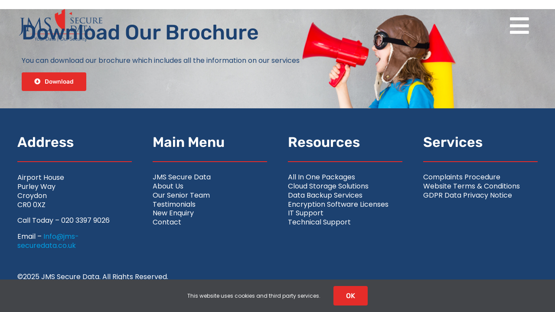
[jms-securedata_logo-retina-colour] (60, 12)
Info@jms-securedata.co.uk (48, 240)
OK (350, 296)
